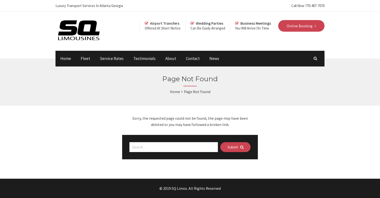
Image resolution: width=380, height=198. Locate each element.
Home (65, 58)
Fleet (85, 58)
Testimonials (144, 58)
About (170, 58)
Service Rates (112, 58)
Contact (193, 58)
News (214, 58)
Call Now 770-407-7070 (308, 5)
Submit (236, 147)
